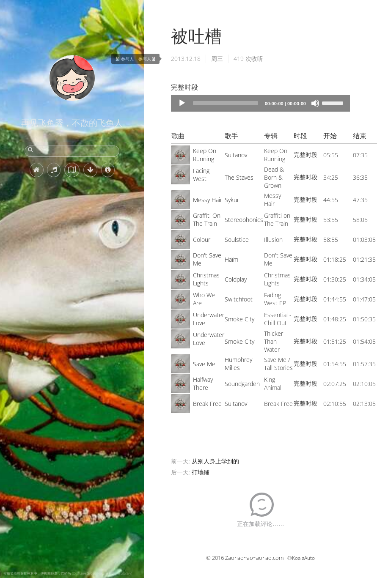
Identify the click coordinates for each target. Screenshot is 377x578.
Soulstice (237, 240)
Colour (201, 240)
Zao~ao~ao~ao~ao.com (254, 558)
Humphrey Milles (238, 364)
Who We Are (204, 299)
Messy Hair (207, 200)
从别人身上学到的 (215, 461)
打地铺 (200, 472)
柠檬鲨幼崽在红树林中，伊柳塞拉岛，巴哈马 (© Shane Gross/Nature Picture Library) (67, 573)
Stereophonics (244, 220)
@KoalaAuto (301, 558)
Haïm (231, 259)
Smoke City (239, 319)
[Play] (182, 103)
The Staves (239, 177)
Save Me (204, 364)
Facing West (201, 175)
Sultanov (236, 155)
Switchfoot (239, 299)
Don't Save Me (207, 259)
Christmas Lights (206, 279)
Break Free (207, 404)
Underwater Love (208, 319)
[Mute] (315, 103)
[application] (260, 103)
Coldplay (236, 279)
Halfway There (203, 383)
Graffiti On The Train (206, 219)
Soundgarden (242, 384)
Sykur (232, 200)
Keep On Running (204, 155)
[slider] (225, 103)
